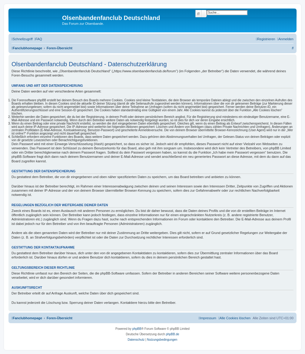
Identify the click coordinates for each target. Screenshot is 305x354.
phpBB (136, 328)
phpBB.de (172, 334)
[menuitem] (38, 39)
